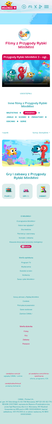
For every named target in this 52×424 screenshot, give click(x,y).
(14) (8, 191)
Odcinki (10, 121)
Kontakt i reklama (26, 238)
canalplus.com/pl (13, 374)
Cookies (26, 301)
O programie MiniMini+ (26, 221)
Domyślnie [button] (44, 133)
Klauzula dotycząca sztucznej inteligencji (26, 242)
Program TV (26, 262)
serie (23, 121)
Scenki (22, 117)
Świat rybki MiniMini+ (26, 279)
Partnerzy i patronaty (26, 234)
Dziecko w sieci (26, 271)
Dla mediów (26, 229)
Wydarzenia (26, 267)
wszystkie (12, 113)
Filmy (26, 331)
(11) (44, 191)
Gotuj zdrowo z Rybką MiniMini (26, 297)
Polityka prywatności (26, 305)
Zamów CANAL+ (26, 314)
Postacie (26, 344)
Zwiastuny (37, 117)
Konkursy (26, 275)
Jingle (9, 117)
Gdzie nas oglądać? (26, 225)
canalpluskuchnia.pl (13, 383)
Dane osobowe (26, 309)
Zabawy (26, 340)
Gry (26, 335)
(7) (26, 191)
